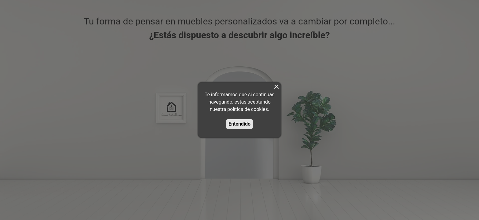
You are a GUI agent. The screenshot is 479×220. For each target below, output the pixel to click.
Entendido (239, 124)
